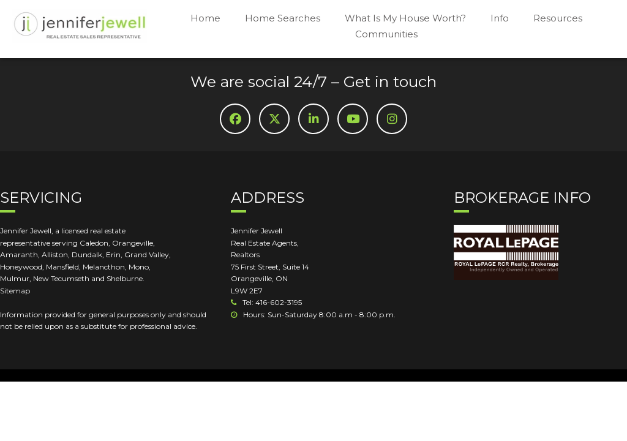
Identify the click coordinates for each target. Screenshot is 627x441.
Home (205, 18)
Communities (386, 34)
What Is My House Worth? (405, 18)
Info (499, 18)
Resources (557, 18)
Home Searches (282, 18)
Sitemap (15, 290)
